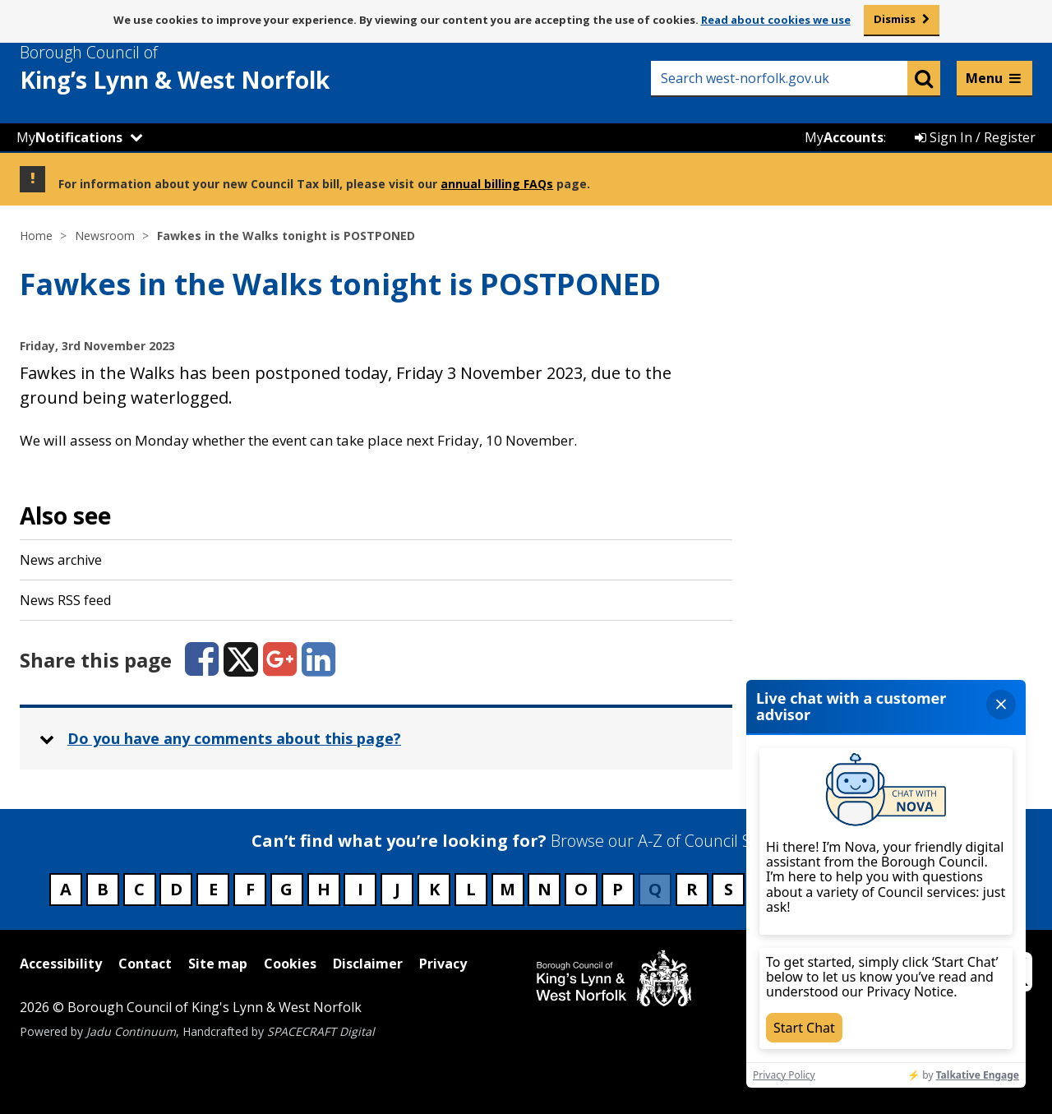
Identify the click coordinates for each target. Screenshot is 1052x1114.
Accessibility (61, 964)
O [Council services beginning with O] (581, 889)
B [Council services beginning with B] (102, 889)
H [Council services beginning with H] (323, 889)
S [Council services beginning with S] (728, 889)
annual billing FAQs (497, 184)
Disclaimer (368, 964)
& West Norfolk (205, 68)
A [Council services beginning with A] (66, 889)
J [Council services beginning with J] (397, 889)
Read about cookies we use (776, 19)
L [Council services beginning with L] (471, 889)
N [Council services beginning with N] (544, 889)
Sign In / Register (975, 137)
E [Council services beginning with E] (213, 889)
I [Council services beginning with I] (360, 889)
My (69, 137)
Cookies (290, 964)
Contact (145, 964)
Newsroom (105, 235)
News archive (61, 560)
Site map (217, 964)
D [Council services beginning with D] (176, 889)
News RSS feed (65, 600)
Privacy (443, 964)
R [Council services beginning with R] (692, 889)
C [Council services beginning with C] (139, 889)
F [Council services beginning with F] (250, 889)
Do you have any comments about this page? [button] (234, 738)
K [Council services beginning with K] (434, 889)
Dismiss (895, 19)
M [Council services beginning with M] (507, 889)
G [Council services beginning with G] (286, 889)
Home (36, 235)
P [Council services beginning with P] (617, 889)
